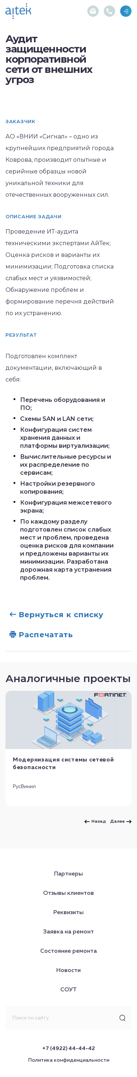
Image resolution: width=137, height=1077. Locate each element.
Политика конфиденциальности (68, 1060)
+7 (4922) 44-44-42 (68, 1048)
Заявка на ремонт (68, 932)
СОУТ (68, 990)
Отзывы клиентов (68, 893)
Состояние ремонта (68, 951)
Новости (68, 971)
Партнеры (68, 874)
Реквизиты (68, 913)
